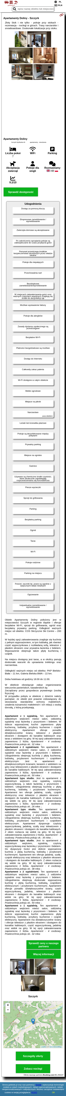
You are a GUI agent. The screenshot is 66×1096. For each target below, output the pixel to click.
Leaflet (43, 1047)
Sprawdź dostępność (20, 192)
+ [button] (8, 1005)
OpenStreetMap (55, 1047)
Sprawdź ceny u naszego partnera (44, 945)
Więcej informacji (43, 954)
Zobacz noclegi (33, 1068)
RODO (34, 1092)
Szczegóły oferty (33, 1056)
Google (38, 1085)
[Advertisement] (33, 108)
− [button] (8, 1010)
